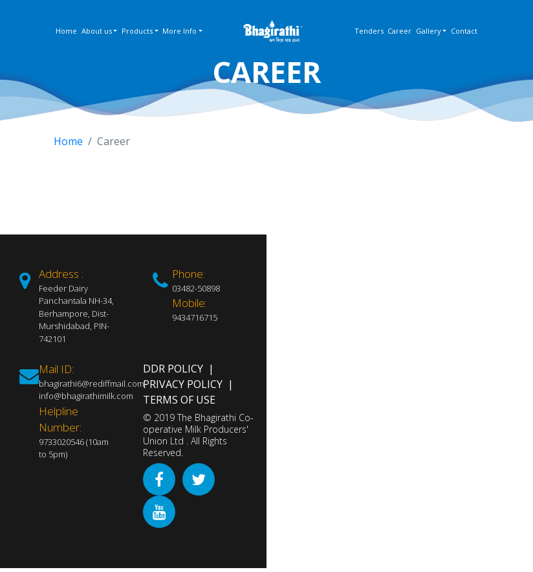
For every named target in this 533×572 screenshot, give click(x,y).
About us (97, 31)
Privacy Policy (183, 384)
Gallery (428, 31)
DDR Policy (173, 368)
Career (399, 31)
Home (66, 31)
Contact (464, 31)
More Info (179, 31)
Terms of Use (179, 400)
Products (137, 31)
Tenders (369, 31)
